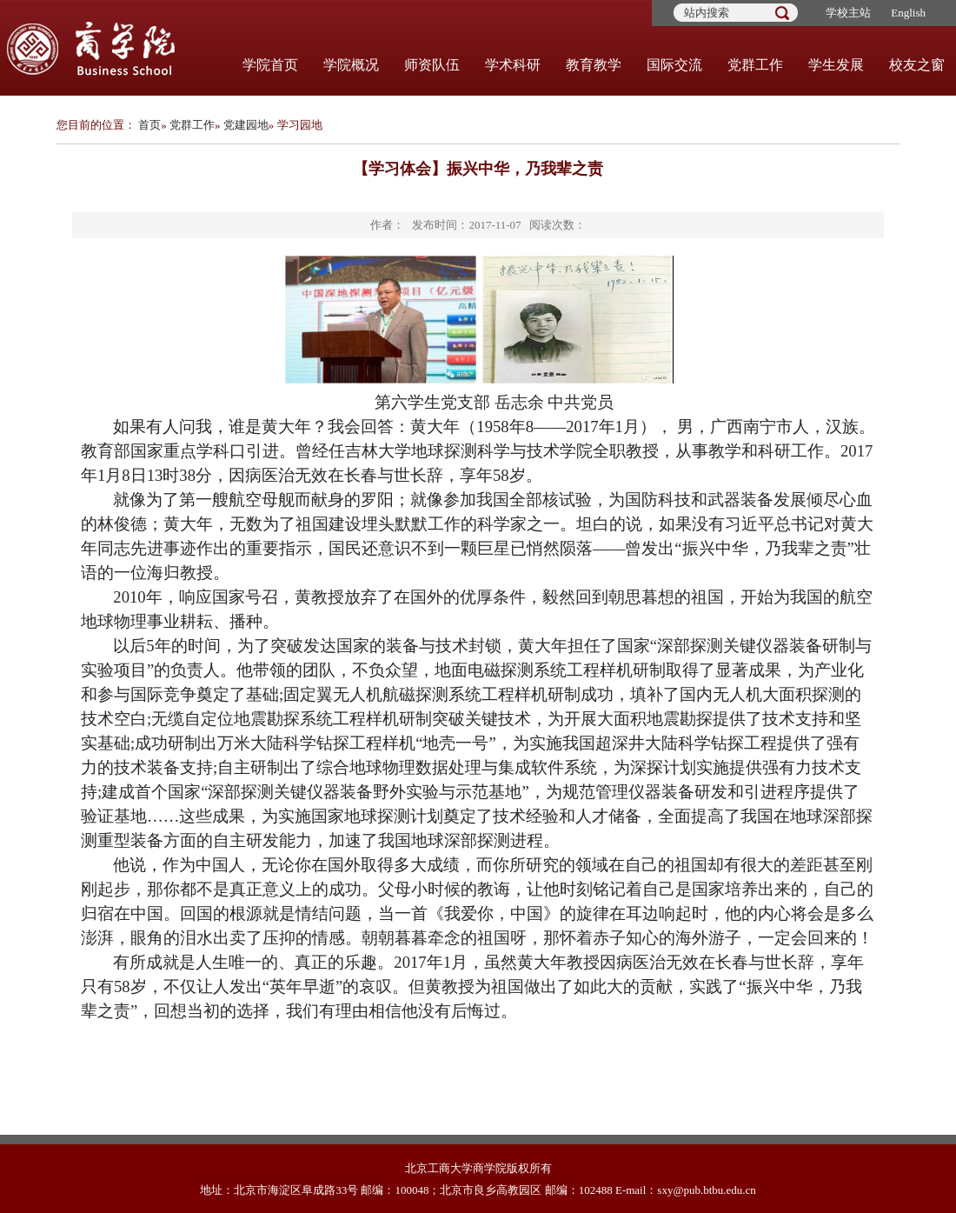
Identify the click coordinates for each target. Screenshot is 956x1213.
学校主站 (848, 12)
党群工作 (755, 64)
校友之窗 (917, 64)
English (908, 12)
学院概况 (351, 64)
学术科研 (513, 64)
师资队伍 (432, 64)
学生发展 (836, 64)
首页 (149, 124)
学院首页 (270, 64)
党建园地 (246, 124)
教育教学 (593, 64)
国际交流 (674, 64)
